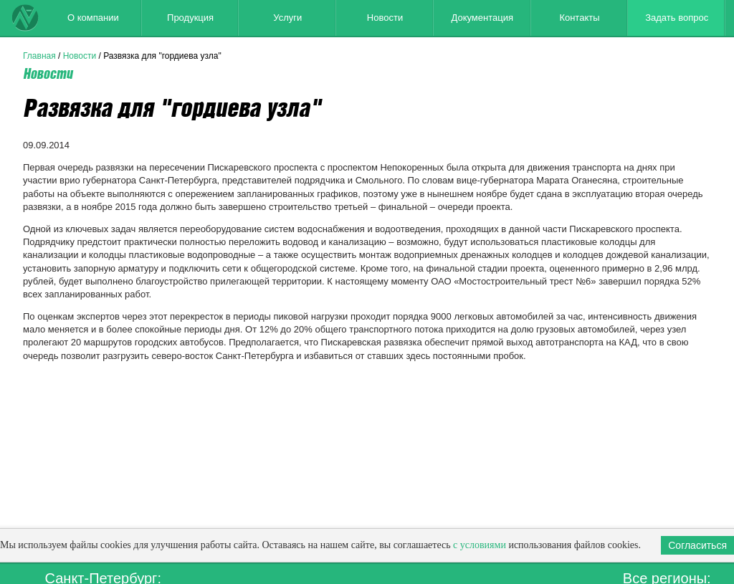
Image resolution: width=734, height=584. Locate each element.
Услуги (287, 17)
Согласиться (697, 545)
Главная (39, 56)
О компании (93, 17)
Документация (482, 17)
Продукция (190, 17)
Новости (385, 17)
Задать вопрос (676, 17)
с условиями (479, 545)
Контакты (579, 17)
